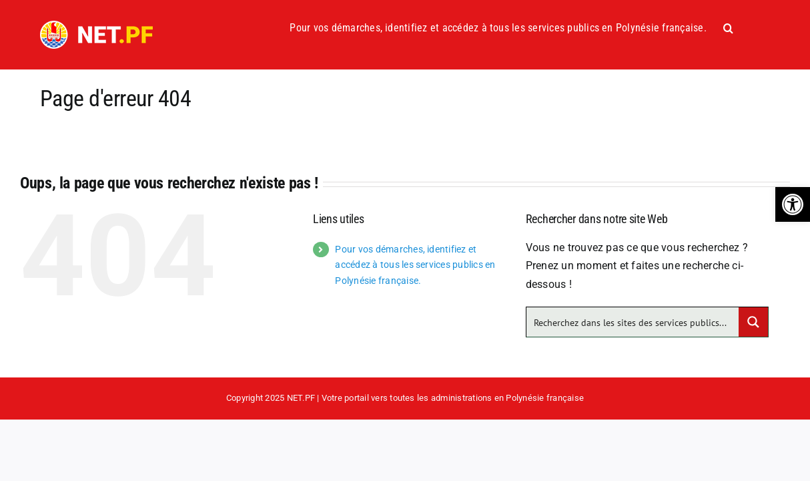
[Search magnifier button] (753, 322)
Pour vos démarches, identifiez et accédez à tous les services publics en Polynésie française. (415, 265)
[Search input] (633, 322)
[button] (792, 204)
